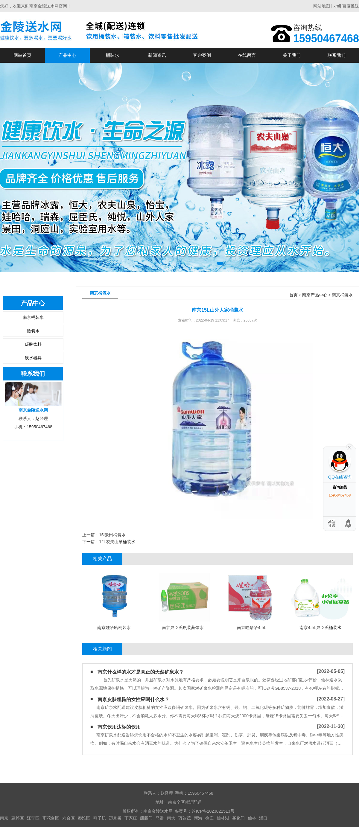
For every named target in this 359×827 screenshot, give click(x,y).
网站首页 (22, 55)
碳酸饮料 (33, 344)
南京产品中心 (314, 295)
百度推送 (350, 6)
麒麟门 (146, 818)
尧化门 (238, 818)
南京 (4, 818)
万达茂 (184, 818)
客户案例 (202, 55)
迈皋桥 (115, 818)
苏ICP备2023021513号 (212, 811)
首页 (293, 295)
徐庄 (209, 818)
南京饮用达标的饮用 (119, 726)
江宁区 (33, 818)
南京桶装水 (33, 317)
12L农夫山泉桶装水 (117, 541)
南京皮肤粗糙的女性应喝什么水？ (133, 699)
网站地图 (321, 6)
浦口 (263, 818)
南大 (171, 818)
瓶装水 (33, 330)
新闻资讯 (157, 55)
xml (337, 6)
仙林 (252, 818)
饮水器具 (33, 357)
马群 (160, 818)
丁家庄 (130, 818)
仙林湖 (223, 818)
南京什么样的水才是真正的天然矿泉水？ (141, 671)
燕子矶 (99, 818)
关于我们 (292, 55)
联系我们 (337, 55)
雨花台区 (50, 818)
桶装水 (112, 55)
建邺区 (17, 818)
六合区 (68, 818)
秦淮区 (84, 818)
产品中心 (67, 55)
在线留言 (247, 55)
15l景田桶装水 (112, 534)
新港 (198, 818)
